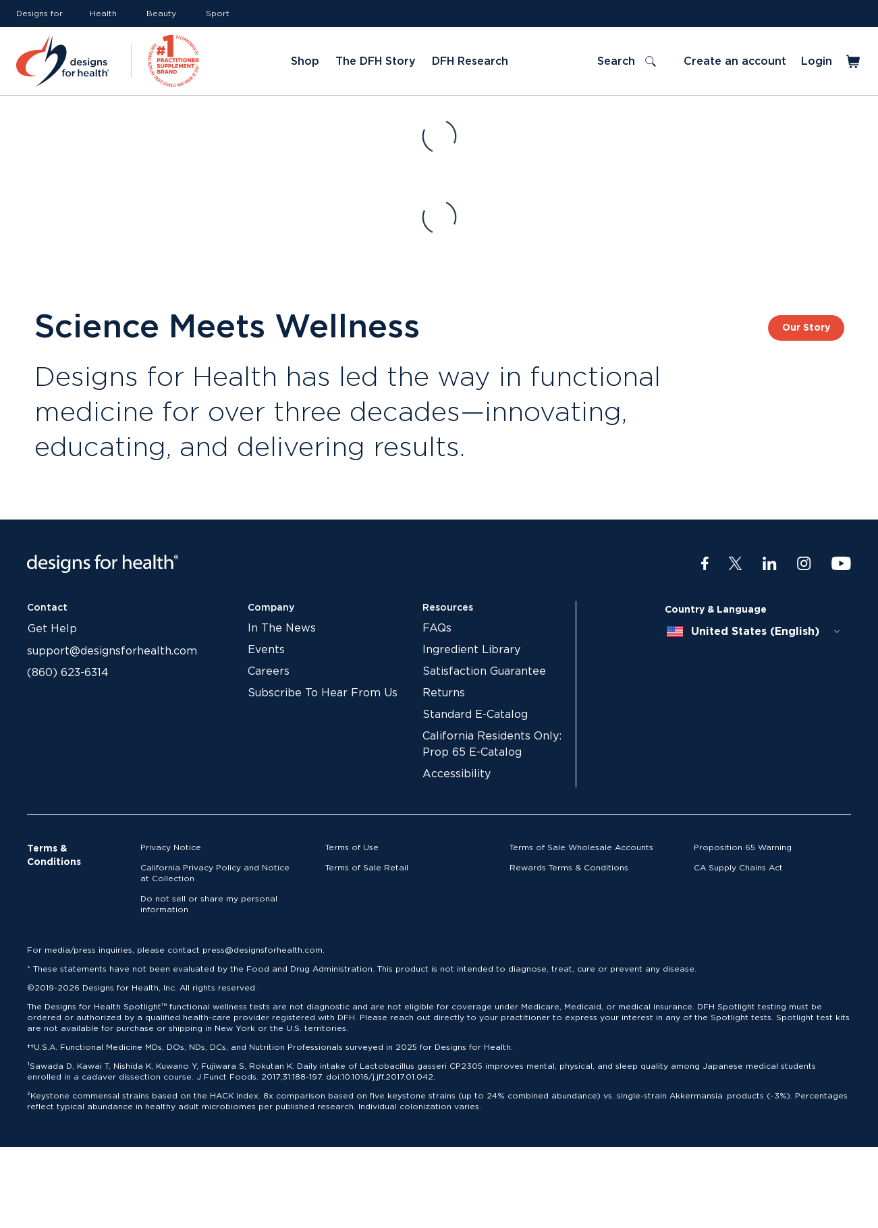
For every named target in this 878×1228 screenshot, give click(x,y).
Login (816, 61)
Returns (443, 693)
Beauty (161, 13)
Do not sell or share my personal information (208, 904)
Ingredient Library (471, 649)
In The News (282, 628)
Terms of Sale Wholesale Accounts (581, 847)
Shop (305, 61)
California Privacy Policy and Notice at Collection (215, 873)
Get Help (52, 628)
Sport (217, 13)
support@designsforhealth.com (112, 651)
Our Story (806, 328)
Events (266, 649)
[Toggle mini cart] (854, 61)
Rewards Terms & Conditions (569, 868)
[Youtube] (841, 564)
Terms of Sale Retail (366, 868)
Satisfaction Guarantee (484, 671)
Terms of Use (352, 847)
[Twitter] (735, 564)
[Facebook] (705, 564)
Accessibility (456, 774)
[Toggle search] (626, 61)
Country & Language (716, 610)
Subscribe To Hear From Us (322, 693)
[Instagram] (804, 564)
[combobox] (754, 631)
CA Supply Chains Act (738, 868)
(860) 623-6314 (68, 672)
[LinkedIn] (770, 564)
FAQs (436, 628)
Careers (269, 671)
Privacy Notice (170, 847)
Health (103, 13)
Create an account (735, 61)
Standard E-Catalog (475, 714)
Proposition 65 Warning (743, 847)
